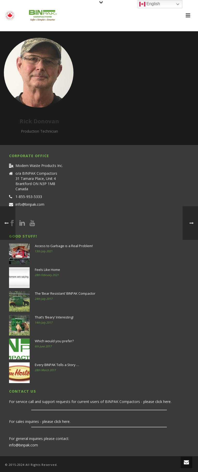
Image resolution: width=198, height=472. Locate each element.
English (149, 4)
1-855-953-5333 (28, 196)
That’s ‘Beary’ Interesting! (54, 317)
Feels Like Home (47, 269)
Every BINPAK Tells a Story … (57, 364)
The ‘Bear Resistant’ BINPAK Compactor (65, 293)
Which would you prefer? (54, 341)
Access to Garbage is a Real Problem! (64, 245)
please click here (157, 401)
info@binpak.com (29, 204)
